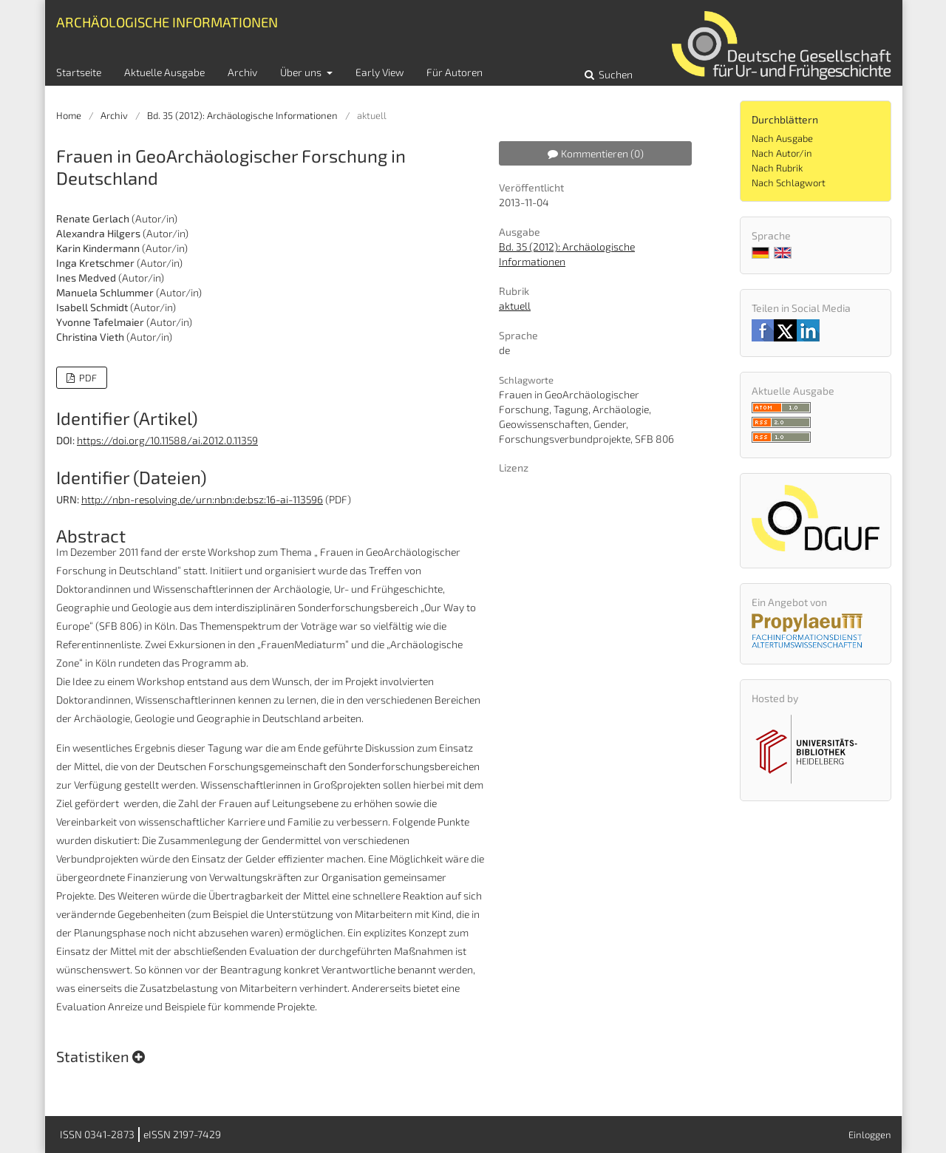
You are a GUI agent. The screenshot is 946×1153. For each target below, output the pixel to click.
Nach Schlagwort (789, 182)
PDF (87, 378)
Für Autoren (454, 72)
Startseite (78, 72)
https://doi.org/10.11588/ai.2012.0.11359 (167, 440)
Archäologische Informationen (167, 21)
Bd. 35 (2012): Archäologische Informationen (242, 115)
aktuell (515, 305)
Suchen (614, 74)
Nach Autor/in (782, 153)
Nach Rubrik (777, 168)
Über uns (302, 72)
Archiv (242, 72)
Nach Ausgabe (782, 138)
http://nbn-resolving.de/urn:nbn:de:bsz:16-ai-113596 (202, 499)
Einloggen (869, 1134)
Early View (379, 72)
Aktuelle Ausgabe (164, 72)
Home (68, 115)
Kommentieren (596, 153)
